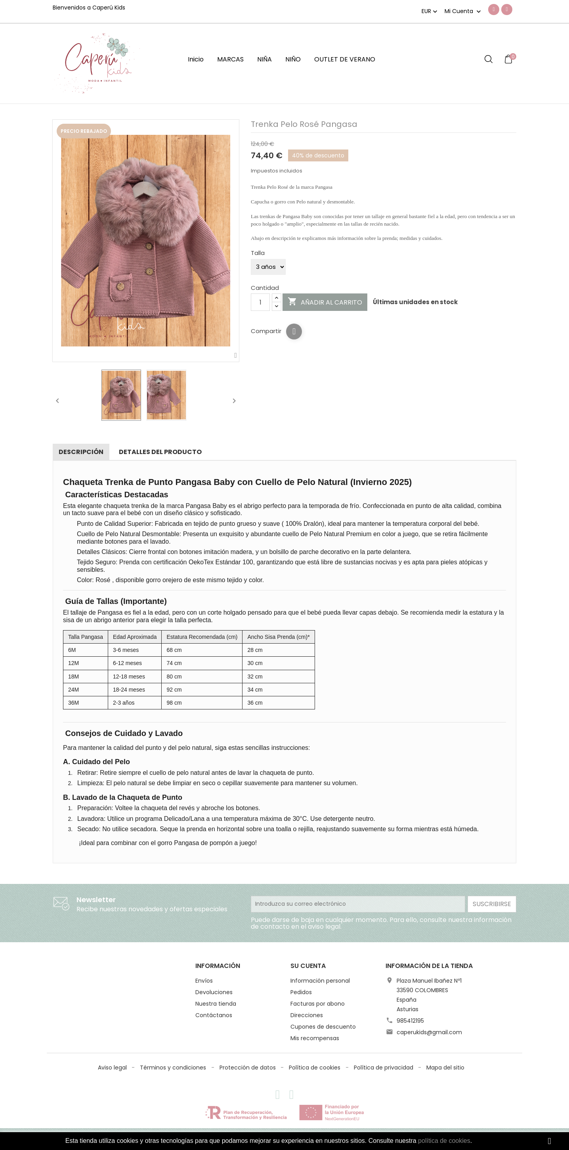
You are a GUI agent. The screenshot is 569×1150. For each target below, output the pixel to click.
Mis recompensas (314, 1038)
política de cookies (444, 1140)
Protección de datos (248, 1067)
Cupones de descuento (323, 1027)
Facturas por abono (317, 1004)
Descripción (81, 451)
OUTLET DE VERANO (344, 59)
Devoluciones (214, 992)
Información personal (320, 981)
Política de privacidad (384, 1067)
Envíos (204, 981)
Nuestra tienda (215, 1004)
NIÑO (293, 59)
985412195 (410, 1021)
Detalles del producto (160, 451)
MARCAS (230, 59)
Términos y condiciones (174, 1067)
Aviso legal (113, 1067)
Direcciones (306, 1015)
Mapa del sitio (445, 1067)
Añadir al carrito (325, 302)
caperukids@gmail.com (429, 1032)
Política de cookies (315, 1067)
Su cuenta (308, 965)
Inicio (196, 59)
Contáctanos (213, 1015)
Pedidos (301, 992)
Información (217, 965)
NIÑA (264, 59)
